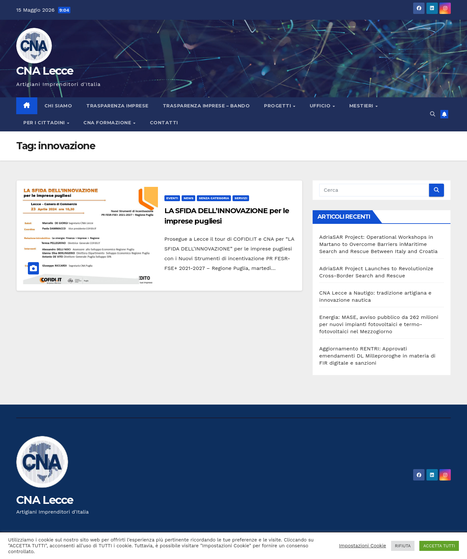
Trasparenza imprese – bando (206, 106)
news (188, 198)
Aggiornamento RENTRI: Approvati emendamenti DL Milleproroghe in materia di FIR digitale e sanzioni (377, 356)
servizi (240, 198)
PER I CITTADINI (44, 123)
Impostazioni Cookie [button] (362, 546)
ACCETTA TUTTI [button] (439, 545)
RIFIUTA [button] (403, 545)
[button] (432, 114)
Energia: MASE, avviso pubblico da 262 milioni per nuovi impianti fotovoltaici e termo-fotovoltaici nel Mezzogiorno (378, 324)
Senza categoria (214, 198)
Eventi (172, 198)
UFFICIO (321, 106)
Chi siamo (58, 106)
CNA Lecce (44, 71)
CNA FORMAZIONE (108, 123)
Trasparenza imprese (117, 106)
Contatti (164, 123)
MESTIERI (362, 106)
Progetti (278, 106)
